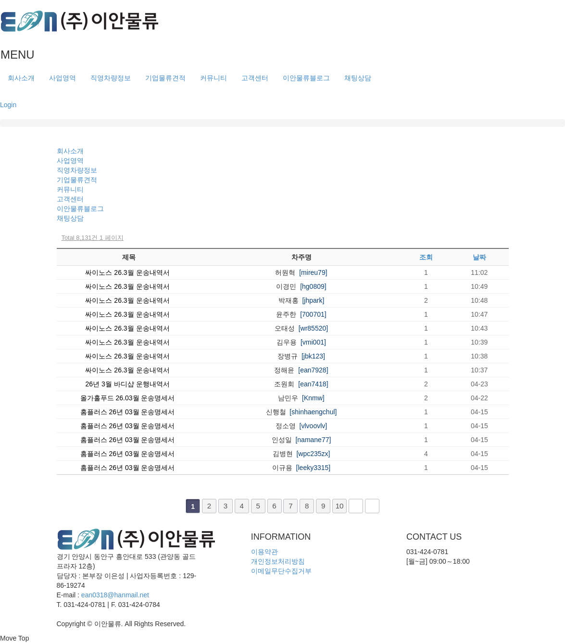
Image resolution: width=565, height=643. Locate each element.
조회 (426, 257)
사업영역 (62, 78)
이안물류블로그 (306, 78)
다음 (356, 506)
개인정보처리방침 (278, 561)
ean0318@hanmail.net (115, 595)
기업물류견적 (165, 78)
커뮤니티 (213, 78)
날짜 (479, 257)
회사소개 (21, 78)
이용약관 (264, 552)
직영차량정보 (110, 78)
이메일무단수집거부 (281, 571)
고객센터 (254, 78)
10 (340, 506)
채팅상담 (357, 78)
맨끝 (372, 506)
